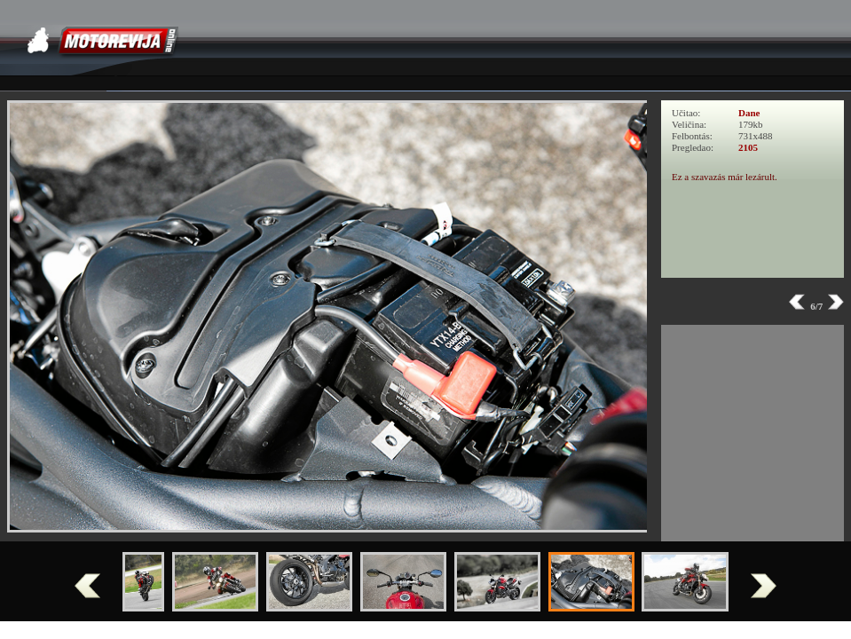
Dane (749, 112)
